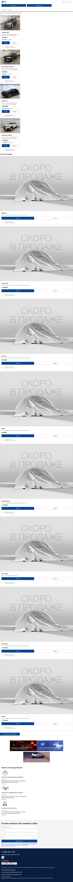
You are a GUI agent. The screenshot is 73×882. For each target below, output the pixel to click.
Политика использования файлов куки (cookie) (11, 872)
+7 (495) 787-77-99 (8, 852)
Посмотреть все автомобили (9, 734)
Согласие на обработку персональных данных (11, 874)
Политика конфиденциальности (8, 869)
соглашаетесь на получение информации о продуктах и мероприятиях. (14, 844)
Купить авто (14, 5)
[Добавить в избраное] (19, 17)
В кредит (15, 42)
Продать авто (39, 5)
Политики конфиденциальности (31, 843)
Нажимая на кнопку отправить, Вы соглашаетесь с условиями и (19, 844)
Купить (5, 42)
